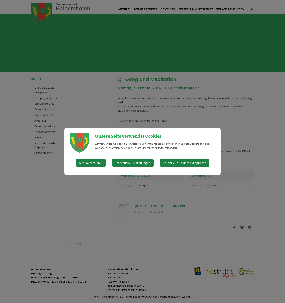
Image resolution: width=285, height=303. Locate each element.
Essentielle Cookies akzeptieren (184, 163)
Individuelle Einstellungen (132, 163)
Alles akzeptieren (90, 163)
